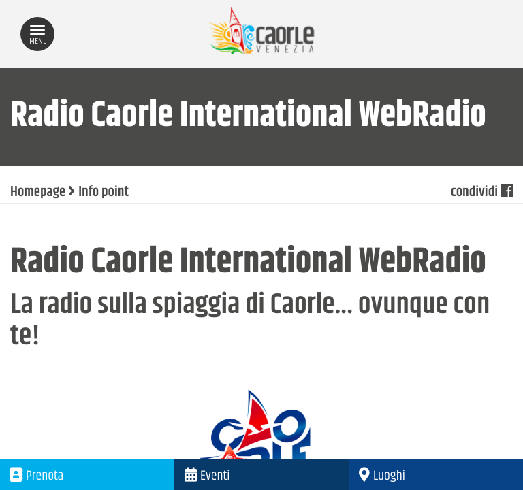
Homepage (37, 192)
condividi (482, 192)
